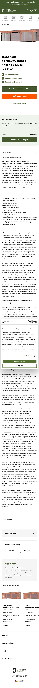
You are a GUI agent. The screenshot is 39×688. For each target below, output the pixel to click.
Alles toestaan (19, 361)
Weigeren (19, 366)
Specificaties (7, 519)
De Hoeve (6, 24)
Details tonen (27, 356)
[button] (19, 590)
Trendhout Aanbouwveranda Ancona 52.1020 (10, 607)
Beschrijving (6, 153)
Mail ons (27, 550)
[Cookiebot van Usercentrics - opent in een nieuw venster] (28, 321)
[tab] (19, 152)
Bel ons (11, 550)
